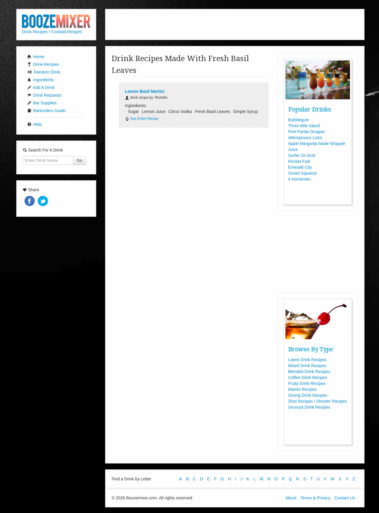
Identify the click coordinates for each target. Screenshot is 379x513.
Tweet (43, 201)
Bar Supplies (42, 103)
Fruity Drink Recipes (306, 383)
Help (34, 124)
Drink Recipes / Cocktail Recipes (52, 31)
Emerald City (300, 167)
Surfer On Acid (301, 155)
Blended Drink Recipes (309, 371)
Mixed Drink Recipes (307, 365)
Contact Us (345, 497)
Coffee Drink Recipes (307, 377)
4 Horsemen (299, 179)
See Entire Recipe (141, 119)
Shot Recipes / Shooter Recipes (317, 401)
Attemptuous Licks (305, 137)
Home (35, 56)
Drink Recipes (43, 64)
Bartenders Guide (46, 110)
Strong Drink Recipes (307, 395)
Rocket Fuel (299, 161)
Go (79, 160)
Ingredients (40, 79)
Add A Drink (40, 87)
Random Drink (43, 72)
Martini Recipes (302, 389)
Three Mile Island (304, 125)
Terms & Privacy (315, 497)
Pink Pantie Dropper (306, 131)
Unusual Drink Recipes (309, 407)
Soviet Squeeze (302, 173)
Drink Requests (44, 95)
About (290, 497)
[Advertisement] (235, 23)
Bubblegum (298, 119)
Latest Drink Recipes (307, 359)
